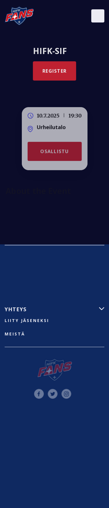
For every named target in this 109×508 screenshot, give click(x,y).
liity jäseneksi (27, 320)
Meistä (15, 333)
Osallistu (54, 151)
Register (54, 71)
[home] (19, 15)
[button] (97, 15)
